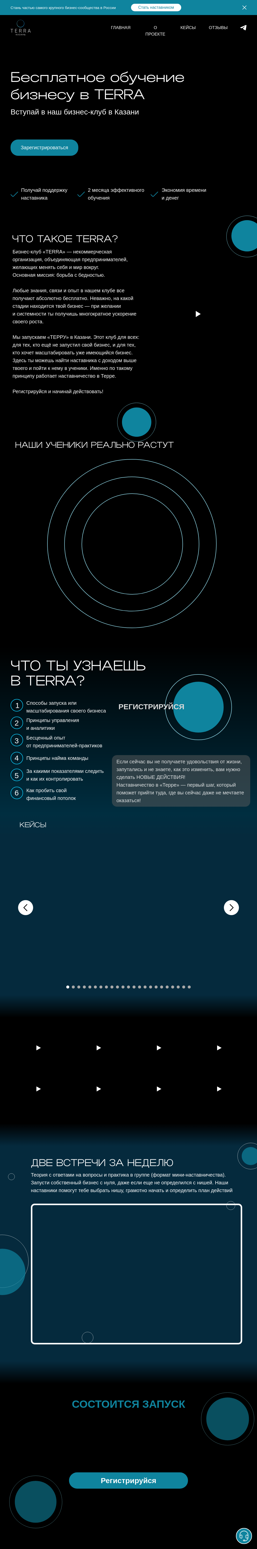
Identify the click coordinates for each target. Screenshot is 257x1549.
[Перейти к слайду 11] (122, 987)
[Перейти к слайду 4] (84, 987)
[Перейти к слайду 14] (139, 987)
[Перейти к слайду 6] (95, 987)
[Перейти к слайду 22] (183, 987)
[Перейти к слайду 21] (178, 987)
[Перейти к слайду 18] (161, 987)
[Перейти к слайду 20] (172, 987)
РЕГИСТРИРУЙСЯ (151, 706)
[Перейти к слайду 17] (156, 987)
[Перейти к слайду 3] (78, 987)
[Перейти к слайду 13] (134, 987)
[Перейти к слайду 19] (167, 987)
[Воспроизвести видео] (38, 1048)
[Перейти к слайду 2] (73, 987)
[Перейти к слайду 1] (67, 987)
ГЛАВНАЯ (121, 27)
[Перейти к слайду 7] (100, 987)
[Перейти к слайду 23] (189, 987)
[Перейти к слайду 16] (150, 987)
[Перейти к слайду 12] (128, 987)
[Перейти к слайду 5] (89, 987)
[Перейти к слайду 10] (117, 987)
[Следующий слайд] (231, 907)
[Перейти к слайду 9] (111, 987)
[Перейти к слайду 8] (106, 987)
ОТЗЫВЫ (218, 27)
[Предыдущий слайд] (25, 907)
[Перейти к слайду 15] (145, 987)
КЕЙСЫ (188, 27)
